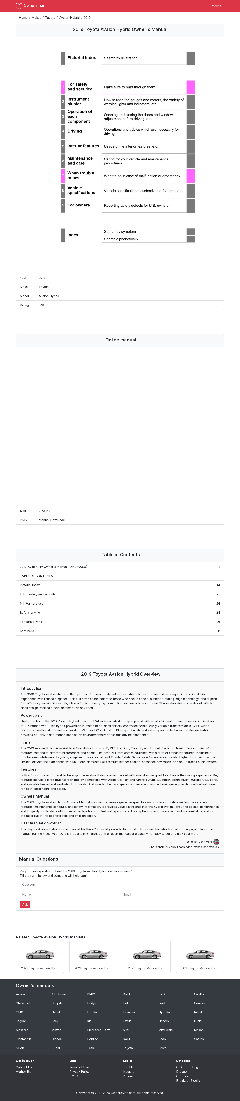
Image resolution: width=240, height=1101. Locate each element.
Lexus (127, 1020)
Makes (216, 6)
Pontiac (92, 1038)
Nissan (199, 1029)
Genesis (199, 1002)
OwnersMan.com (123, 1092)
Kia (89, 1020)
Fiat (125, 1002)
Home (23, 17)
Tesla (91, 1047)
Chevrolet (23, 1002)
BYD (161, 993)
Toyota (50, 17)
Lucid (198, 1020)
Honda (92, 1011)
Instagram (130, 1071)
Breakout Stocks (188, 1080)
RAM (126, 1038)
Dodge (91, 1002)
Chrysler (58, 1002)
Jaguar (21, 1020)
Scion (20, 1047)
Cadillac (199, 993)
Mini (126, 1029)
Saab (162, 1038)
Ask (25, 904)
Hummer (129, 1011)
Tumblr (128, 1066)
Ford (161, 1002)
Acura (20, 993)
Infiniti (198, 1011)
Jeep (55, 1020)
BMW (91, 993)
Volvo (162, 1047)
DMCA (74, 1075)
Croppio (182, 1075)
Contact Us (24, 1066)
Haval (56, 1011)
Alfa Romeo (60, 993)
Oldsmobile (24, 1038)
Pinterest (129, 1075)
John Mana (209, 841)
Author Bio (24, 1071)
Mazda (56, 1029)
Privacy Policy (79, 1071)
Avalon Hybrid (69, 17)
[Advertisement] (120, 322)
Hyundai (164, 1011)
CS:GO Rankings (188, 1066)
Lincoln (163, 1020)
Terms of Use (79, 1066)
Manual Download (52, 520)
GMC (19, 1011)
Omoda (57, 1038)
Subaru (57, 1047)
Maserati (22, 1029)
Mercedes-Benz (98, 1029)
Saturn (199, 1038)
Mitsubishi (165, 1029)
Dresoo (181, 1071)
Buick (127, 993)
